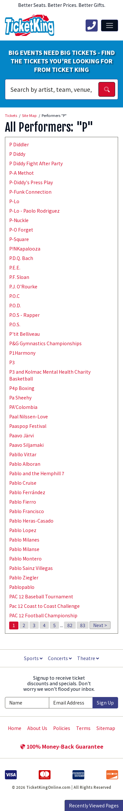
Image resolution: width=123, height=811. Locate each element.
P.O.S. (14, 324)
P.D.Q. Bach (21, 258)
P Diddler (19, 144)
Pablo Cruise (22, 482)
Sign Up (105, 702)
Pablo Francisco (26, 511)
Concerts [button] (60, 658)
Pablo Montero (25, 558)
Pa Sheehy (20, 397)
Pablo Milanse (24, 549)
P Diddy (17, 154)
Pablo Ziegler (23, 577)
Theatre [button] (88, 658)
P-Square (19, 239)
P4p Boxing (21, 388)
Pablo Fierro (22, 501)
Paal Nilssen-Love (28, 416)
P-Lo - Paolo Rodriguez (34, 210)
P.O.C (14, 296)
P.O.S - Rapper (24, 315)
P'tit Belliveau (24, 334)
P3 (12, 362)
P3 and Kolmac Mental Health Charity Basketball (50, 375)
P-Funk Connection (30, 191)
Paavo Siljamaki (26, 445)
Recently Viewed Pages (94, 805)
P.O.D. (15, 305)
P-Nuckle (19, 220)
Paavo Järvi (21, 435)
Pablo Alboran (24, 464)
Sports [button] (33, 658)
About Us (37, 728)
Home (14, 728)
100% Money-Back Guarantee (61, 746)
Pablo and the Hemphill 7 (36, 473)
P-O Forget (21, 229)
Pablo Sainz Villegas (31, 568)
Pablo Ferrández (27, 492)
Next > (100, 625)
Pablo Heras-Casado (31, 520)
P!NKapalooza (24, 248)
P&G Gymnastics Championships (45, 343)
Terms (83, 728)
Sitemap (105, 728)
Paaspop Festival (27, 426)
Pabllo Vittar (22, 454)
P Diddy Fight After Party (36, 163)
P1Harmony (22, 352)
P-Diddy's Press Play (31, 182)
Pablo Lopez (22, 530)
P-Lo (14, 201)
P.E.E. (14, 267)
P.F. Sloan (19, 277)
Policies (61, 728)
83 (82, 625)
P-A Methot (21, 173)
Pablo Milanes (24, 539)
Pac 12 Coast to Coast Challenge (44, 606)
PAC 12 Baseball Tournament (41, 596)
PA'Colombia (23, 407)
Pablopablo (21, 587)
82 (69, 625)
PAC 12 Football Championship (43, 615)
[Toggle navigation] (109, 25)
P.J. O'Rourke (23, 286)
